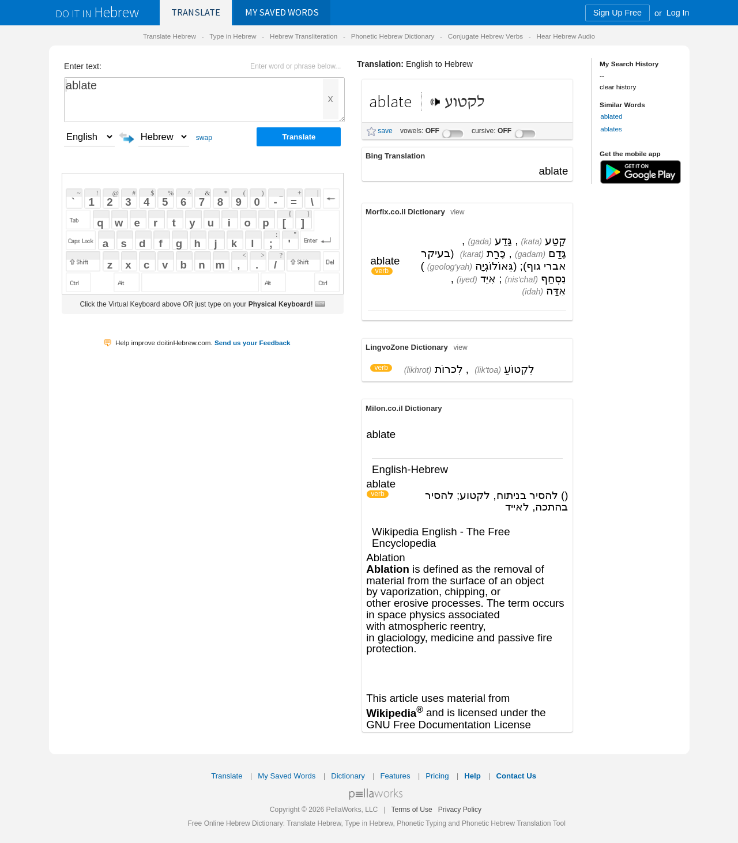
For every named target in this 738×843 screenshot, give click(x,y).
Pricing (437, 776)
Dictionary (348, 776)
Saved (282, 12)
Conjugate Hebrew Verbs (485, 36)
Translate (195, 12)
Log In (678, 12)
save (385, 131)
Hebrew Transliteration (303, 36)
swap (204, 138)
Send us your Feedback (252, 342)
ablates (611, 129)
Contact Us (516, 776)
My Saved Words (286, 776)
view (457, 212)
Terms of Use (411, 810)
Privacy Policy (459, 810)
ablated (611, 116)
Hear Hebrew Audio (565, 36)
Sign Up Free (617, 12)
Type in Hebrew (232, 36)
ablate (204, 99)
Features (395, 776)
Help (472, 776)
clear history (618, 86)
